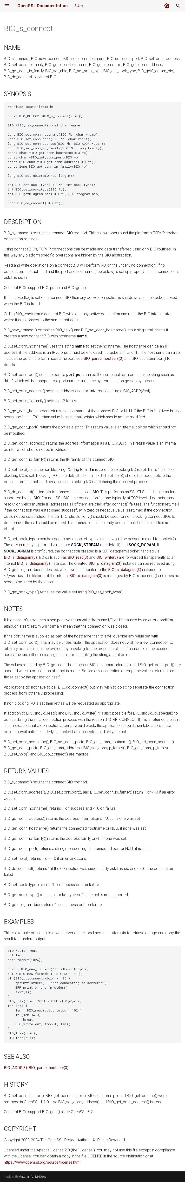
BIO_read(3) (78, 557)
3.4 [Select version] (76, 6)
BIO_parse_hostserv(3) (103, 358)
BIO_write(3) (107, 557)
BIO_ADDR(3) (15, 1067)
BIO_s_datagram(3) (20, 557)
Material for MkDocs (32, 1176)
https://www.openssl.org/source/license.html (42, 1162)
